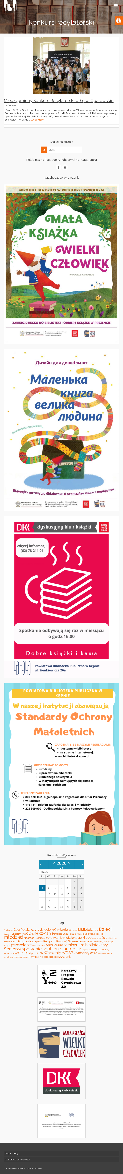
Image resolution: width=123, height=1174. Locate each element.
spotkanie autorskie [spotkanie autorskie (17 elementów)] (62, 948)
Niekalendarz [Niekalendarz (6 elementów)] (72, 937)
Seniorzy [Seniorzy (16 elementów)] (12, 948)
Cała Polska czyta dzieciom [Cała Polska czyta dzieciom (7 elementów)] (34, 930)
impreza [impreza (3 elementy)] (58, 934)
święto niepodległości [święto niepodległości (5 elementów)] (45, 956)
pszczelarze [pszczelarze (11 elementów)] (21, 945)
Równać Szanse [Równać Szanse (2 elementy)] (38, 946)
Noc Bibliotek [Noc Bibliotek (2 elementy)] (111, 938)
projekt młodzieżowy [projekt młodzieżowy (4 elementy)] (91, 941)
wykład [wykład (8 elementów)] (79, 953)
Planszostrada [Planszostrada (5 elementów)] (27, 941)
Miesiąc (44, 872)
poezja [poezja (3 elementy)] (39, 941)
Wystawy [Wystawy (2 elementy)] (102, 953)
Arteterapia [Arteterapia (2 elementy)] (8, 930)
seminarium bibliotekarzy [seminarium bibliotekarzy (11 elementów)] (86, 945)
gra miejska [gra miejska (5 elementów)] (19, 933)
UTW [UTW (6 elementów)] (39, 953)
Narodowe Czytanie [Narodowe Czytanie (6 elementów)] (49, 937)
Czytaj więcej (37, 119)
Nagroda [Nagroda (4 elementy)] (29, 937)
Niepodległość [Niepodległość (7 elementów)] (93, 938)
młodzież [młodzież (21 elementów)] (13, 937)
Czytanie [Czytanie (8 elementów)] (61, 930)
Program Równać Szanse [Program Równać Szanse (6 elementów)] (60, 941)
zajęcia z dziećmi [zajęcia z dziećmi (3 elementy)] (22, 957)
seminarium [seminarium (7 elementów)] (54, 945)
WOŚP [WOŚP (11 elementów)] (67, 953)
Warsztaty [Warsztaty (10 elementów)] (52, 953)
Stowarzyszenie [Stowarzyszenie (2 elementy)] (10, 953)
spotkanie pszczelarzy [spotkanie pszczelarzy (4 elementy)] (96, 949)
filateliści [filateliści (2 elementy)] (7, 934)
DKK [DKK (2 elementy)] (70, 930)
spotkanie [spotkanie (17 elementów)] (32, 948)
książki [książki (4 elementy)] (72, 933)
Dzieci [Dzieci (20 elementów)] (105, 929)
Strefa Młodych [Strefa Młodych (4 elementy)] (26, 953)
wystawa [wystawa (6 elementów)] (91, 953)
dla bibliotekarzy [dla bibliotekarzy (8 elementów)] (85, 930)
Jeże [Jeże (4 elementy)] (65, 933)
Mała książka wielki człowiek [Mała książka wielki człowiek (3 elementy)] (90, 934)
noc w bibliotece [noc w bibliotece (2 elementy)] (10, 942)
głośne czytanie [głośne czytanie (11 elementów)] (40, 933)
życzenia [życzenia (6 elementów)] (65, 956)
